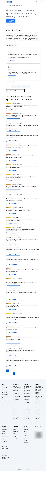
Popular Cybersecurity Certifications (38, 417)
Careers (3, 433)
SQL (2, 404)
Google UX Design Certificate (16, 404)
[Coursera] (8, 2)
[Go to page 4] (19, 371)
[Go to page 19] (11, 374)
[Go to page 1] (10, 371)
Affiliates (25, 444)
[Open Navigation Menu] (2, 2)
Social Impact (4, 453)
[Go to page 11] (8, 374)
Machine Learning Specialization (27, 410)
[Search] (36, 2)
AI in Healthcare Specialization (27, 397)
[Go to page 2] (13, 371)
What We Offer (4, 429)
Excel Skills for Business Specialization (26, 404)
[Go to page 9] (33, 371)
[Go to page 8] (31, 371)
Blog (14, 433)
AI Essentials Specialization (26, 388)
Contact (25, 438)
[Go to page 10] (36, 371)
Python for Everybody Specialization (26, 417)
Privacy (25, 433)
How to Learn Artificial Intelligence (39, 410)
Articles (25, 440)
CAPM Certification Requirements (38, 390)
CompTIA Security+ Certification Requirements (38, 398)
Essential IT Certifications (37, 401)
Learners (14, 427)
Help (25, 435)
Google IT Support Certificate (16, 397)
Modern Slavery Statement (27, 446)
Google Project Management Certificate (15, 401)
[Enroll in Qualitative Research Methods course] (10, 21)
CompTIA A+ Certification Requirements (38, 393)
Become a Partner (5, 452)
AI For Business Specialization (27, 391)
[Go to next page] (14, 373)
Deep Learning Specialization (26, 400)
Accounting (4, 386)
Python (3, 402)
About (3, 427)
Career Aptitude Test (39, 387)
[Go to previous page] (7, 370)
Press (25, 427)
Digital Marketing (5, 394)
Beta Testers (15, 431)
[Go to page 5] (22, 371)
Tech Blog (15, 438)
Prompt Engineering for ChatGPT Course (28, 413)
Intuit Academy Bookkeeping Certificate (15, 417)
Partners (14, 429)
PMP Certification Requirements (38, 413)
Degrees (3, 444)
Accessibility (26, 437)
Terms (25, 431)
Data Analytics (4, 392)
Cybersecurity (4, 390)
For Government (5, 448)
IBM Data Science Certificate (16, 413)
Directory (26, 442)
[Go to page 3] (16, 371)
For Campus (4, 450)
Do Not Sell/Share (27, 449)
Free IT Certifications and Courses (39, 404)
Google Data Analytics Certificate (16, 394)
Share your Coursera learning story (5, 458)
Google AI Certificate (17, 387)
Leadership (4, 431)
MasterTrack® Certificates (4, 442)
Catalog (3, 435)
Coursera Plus (4, 437)
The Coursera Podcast (15, 435)
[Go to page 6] (25, 371)
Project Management (5, 401)
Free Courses (4, 455)
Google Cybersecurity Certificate (15, 390)
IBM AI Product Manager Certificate (16, 410)
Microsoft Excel (4, 399)
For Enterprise (4, 446)
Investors (26, 429)
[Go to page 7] (28, 371)
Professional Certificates (4, 439)
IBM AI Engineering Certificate (16, 407)
